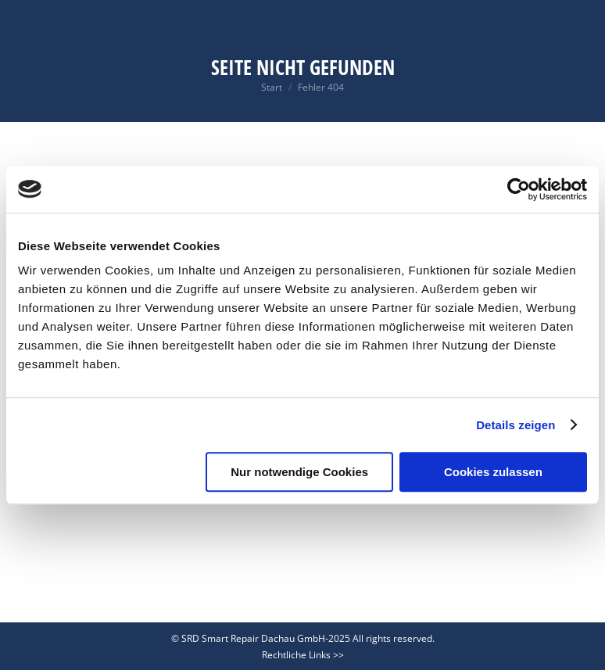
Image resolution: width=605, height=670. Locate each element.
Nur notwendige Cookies (299, 471)
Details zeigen (515, 425)
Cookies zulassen (493, 471)
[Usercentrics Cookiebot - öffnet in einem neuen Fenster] (518, 189)
